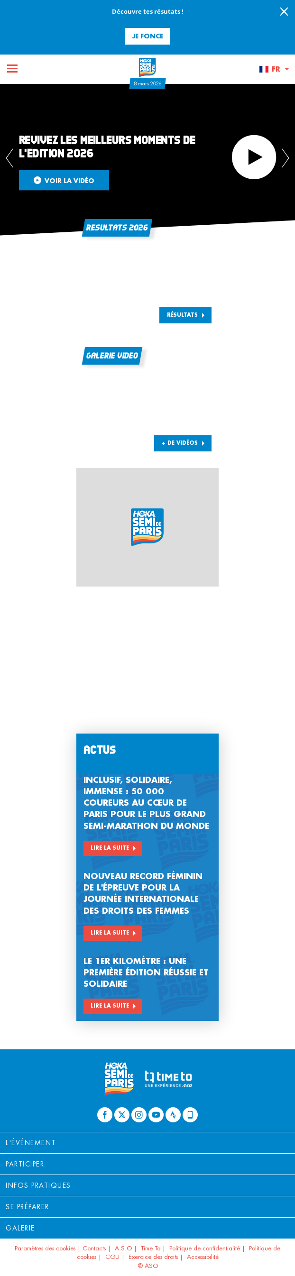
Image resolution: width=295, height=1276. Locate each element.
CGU (112, 1257)
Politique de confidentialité (204, 1248)
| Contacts (91, 1248)
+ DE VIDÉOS (180, 443)
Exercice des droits (153, 1257)
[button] (273, 69)
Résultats (182, 315)
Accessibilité (203, 1257)
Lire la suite (110, 848)
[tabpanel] (147, 160)
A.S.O (123, 1248)
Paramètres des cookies (45, 1248)
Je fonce (147, 36)
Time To (150, 1248)
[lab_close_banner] (284, 12)
